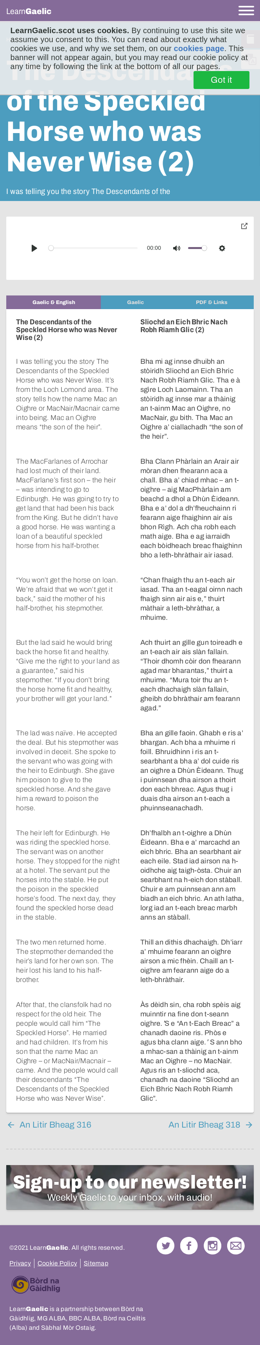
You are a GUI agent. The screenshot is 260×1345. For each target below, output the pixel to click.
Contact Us (236, 1245)
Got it (221, 80)
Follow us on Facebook (189, 1245)
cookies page (199, 48)
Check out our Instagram (212, 1245)
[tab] (53, 302)
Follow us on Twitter (165, 1245)
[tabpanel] (130, 711)
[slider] (93, 248)
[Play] (34, 248)
